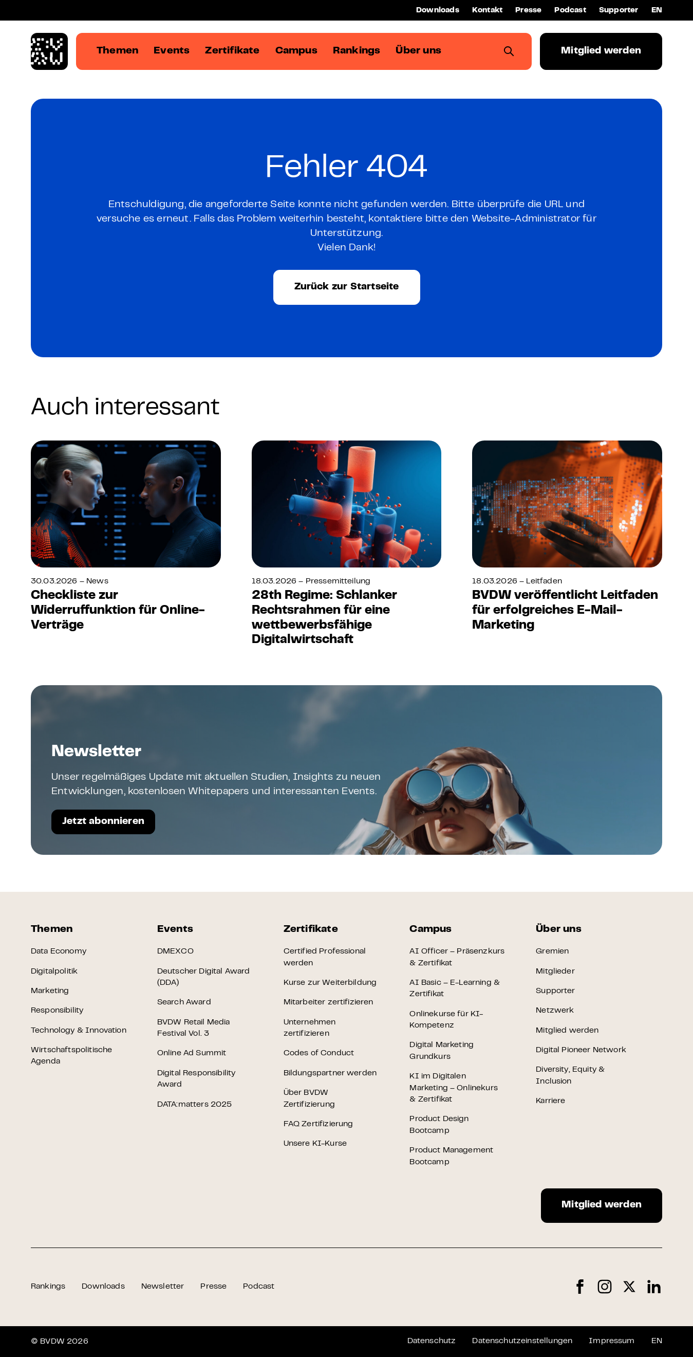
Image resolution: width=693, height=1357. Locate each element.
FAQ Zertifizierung (318, 1124)
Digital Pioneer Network (581, 1050)
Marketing (50, 991)
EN (656, 10)
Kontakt (487, 10)
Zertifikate (311, 929)
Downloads (437, 10)
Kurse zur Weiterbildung (330, 982)
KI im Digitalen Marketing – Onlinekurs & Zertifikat (453, 1088)
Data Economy (58, 951)
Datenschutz (431, 1341)
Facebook (580, 1286)
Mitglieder (555, 971)
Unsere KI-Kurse (315, 1143)
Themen (51, 929)
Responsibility (57, 1010)
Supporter (619, 10)
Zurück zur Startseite (346, 287)
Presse (528, 10)
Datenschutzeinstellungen (522, 1341)
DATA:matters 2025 (194, 1104)
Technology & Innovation (78, 1030)
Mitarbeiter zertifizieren (328, 1002)
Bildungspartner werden (330, 1073)
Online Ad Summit (192, 1053)
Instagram (604, 1286)
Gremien (552, 951)
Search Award (184, 1002)
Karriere (550, 1101)
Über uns (559, 929)
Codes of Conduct (319, 1053)
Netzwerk (555, 1010)
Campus (430, 929)
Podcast (570, 10)
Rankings (48, 1286)
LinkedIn (654, 1286)
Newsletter (162, 1286)
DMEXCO (175, 951)
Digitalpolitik (54, 971)
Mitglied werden (601, 51)
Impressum (611, 1341)
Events (175, 929)
